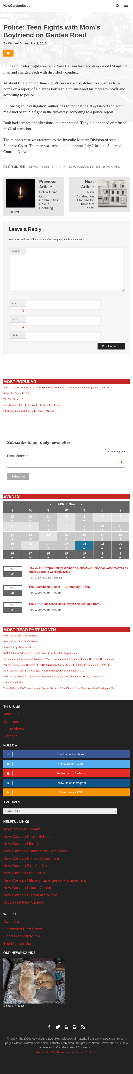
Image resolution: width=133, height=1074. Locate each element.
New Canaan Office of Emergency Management (44, 880)
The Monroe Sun (17, 943)
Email (17, 320)
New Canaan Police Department (95, 167)
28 (48, 553)
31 (48, 516)
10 (102, 525)
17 (102, 535)
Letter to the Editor (13, 682)
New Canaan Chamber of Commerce (35, 851)
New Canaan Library (21, 844)
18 (120, 535)
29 (12, 516)
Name (17, 304)
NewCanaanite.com (18, 5)
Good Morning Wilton (21, 936)
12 (12, 535)
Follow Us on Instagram (45, 783)
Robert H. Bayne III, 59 (15, 393)
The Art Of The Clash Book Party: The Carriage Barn (64, 604)
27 (30, 553)
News (33, 167)
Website (14, 335)
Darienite (11, 921)
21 (48, 544)
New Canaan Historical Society (30, 895)
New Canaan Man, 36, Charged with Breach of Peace (31, 404)
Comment (15, 251)
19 (12, 544)
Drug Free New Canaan (23, 902)
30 (30, 516)
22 (66, 544)
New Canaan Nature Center (27, 888)
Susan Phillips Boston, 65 (17, 647)
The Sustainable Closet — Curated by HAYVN (59, 587)
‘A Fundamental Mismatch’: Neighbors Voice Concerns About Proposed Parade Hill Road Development (58, 658)
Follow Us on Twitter (44, 764)
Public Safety (53, 167)
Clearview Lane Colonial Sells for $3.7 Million (28, 410)
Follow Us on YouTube (45, 773)
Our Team (11, 721)
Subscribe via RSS (44, 792)
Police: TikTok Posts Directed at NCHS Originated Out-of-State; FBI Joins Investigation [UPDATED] (57, 387)
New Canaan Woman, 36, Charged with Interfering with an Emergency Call (43, 670)
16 (84, 535)
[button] (118, 6)
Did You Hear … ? (13, 399)
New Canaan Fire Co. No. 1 (27, 866)
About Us (11, 714)
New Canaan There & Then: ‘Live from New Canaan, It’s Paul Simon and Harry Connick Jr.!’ (53, 676)
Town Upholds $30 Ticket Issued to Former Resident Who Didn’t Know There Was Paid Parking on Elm (59, 688)
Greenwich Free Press (22, 929)
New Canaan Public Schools (27, 836)
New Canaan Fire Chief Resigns (20, 635)
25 (120, 544)
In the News (13, 729)
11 (120, 525)
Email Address (65, 456)
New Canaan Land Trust (24, 873)
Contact (10, 736)
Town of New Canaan (21, 829)
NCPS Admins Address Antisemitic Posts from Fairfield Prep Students (40, 653)
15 (66, 535)
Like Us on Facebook (44, 754)
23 (84, 544)
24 (102, 544)
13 (30, 535)
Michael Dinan (18, 43)
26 (12, 553)
